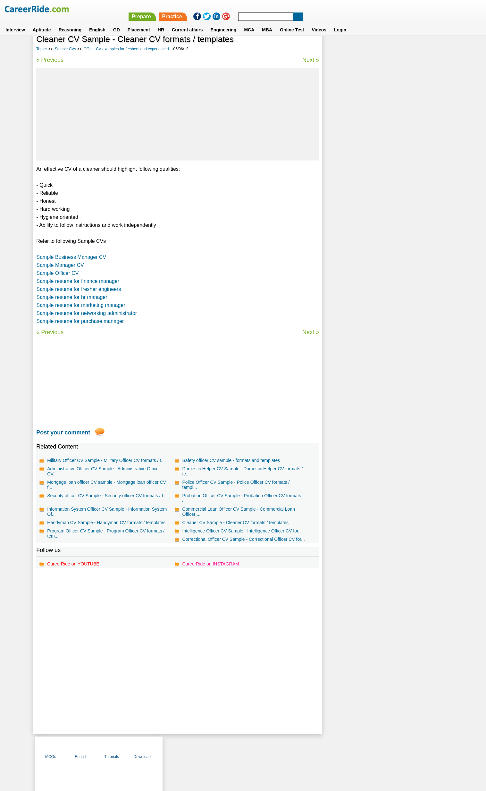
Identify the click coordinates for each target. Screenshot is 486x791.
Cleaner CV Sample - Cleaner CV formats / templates (235, 522)
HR (161, 22)
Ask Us (266, 748)
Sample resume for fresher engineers (78, 289)
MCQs (338, 49)
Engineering (224, 22)
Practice (350, 9)
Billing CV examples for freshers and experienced (377, 163)
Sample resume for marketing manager (80, 305)
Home (164, 748)
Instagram (313, 748)
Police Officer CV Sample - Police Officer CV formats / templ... (235, 485)
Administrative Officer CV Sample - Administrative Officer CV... (103, 471)
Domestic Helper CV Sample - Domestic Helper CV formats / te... (242, 471)
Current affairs (187, 22)
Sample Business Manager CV (71, 257)
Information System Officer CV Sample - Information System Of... (107, 512)
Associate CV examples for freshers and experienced (380, 208)
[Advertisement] (177, 114)
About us (185, 748)
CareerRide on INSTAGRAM (210, 563)
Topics (41, 49)
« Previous (49, 60)
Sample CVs (65, 49)
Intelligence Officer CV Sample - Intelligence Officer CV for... (242, 530)
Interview (15, 22)
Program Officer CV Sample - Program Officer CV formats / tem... (105, 533)
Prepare (319, 9)
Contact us (210, 748)
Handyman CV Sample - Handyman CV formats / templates (106, 522)
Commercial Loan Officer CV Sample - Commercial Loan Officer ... (238, 512)
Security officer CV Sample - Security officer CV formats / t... (107, 495)
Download (430, 49)
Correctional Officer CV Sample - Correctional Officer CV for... (243, 539)
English (97, 22)
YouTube (288, 748)
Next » (310, 60)
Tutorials (399, 49)
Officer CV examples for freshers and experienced (126, 49)
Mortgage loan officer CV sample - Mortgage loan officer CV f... (106, 485)
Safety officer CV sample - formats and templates (231, 460)
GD (116, 22)
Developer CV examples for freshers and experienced (381, 185)
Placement (139, 22)
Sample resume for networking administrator (86, 313)
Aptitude (42, 22)
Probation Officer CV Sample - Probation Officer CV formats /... (241, 498)
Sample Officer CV (57, 273)
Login (340, 22)
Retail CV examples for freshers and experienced (376, 219)
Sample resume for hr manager (71, 297)
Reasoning (70, 22)
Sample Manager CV (60, 265)
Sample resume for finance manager (77, 281)
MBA (267, 22)
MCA (249, 22)
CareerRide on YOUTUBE (73, 563)
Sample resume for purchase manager (80, 321)
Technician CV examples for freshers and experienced (381, 196)
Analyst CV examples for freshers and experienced (378, 174)
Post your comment (63, 432)
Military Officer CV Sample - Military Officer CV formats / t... (106, 460)
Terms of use (240, 748)
